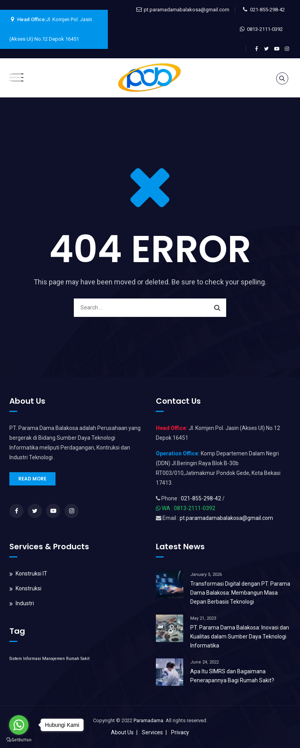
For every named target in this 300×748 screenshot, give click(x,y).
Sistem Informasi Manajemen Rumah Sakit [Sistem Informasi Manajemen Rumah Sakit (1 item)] (49, 658)
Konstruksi (28, 588)
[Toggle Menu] (15, 77)
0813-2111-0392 (265, 29)
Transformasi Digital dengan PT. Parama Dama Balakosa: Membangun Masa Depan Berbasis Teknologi (240, 593)
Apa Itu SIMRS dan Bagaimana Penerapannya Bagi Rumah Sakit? (232, 675)
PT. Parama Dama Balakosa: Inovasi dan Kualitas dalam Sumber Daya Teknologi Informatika (239, 636)
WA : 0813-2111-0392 (188, 508)
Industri (25, 603)
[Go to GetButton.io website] (18, 740)
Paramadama (148, 720)
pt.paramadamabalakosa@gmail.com (186, 10)
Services (152, 732)
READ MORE (32, 478)
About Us (122, 732)
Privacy (180, 732)
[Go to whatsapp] (19, 725)
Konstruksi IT (31, 573)
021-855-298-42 (267, 10)
